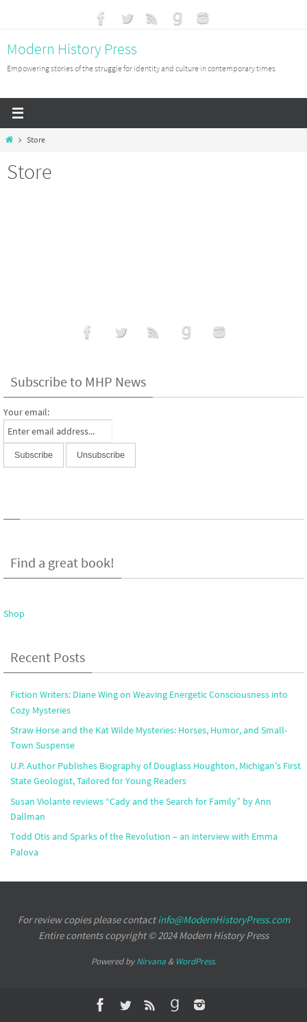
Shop (14, 613)
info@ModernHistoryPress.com (224, 919)
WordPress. (196, 961)
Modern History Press (72, 48)
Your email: (26, 412)
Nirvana (151, 961)
